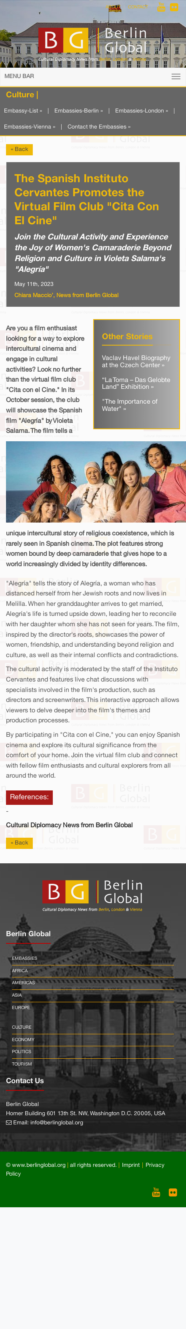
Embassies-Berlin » (78, 111)
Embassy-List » (23, 111)
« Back (19, 149)
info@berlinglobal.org (56, 1123)
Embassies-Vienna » (29, 127)
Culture (22, 1027)
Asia (17, 995)
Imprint (131, 1165)
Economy (23, 1040)
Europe (21, 1008)
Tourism (22, 1064)
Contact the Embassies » (99, 127)
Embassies (24, 959)
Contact (138, 7)
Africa (20, 971)
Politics (21, 1052)
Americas (23, 983)
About (113, 7)
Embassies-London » (141, 111)
